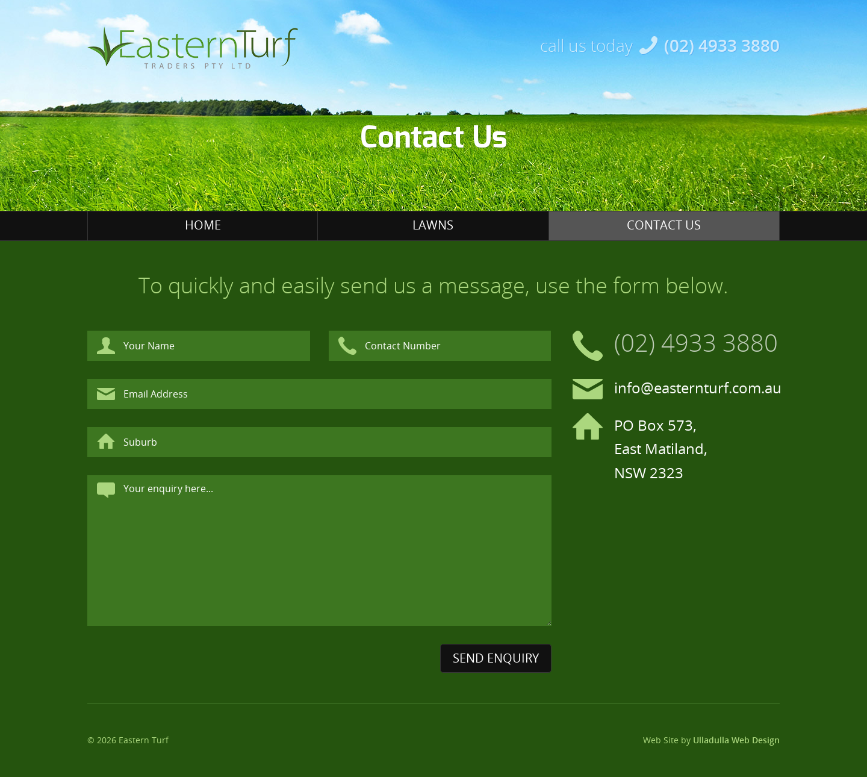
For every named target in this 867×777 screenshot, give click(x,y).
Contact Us (664, 225)
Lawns (432, 225)
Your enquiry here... (319, 550)
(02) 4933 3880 (722, 45)
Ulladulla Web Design (736, 740)
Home (203, 225)
